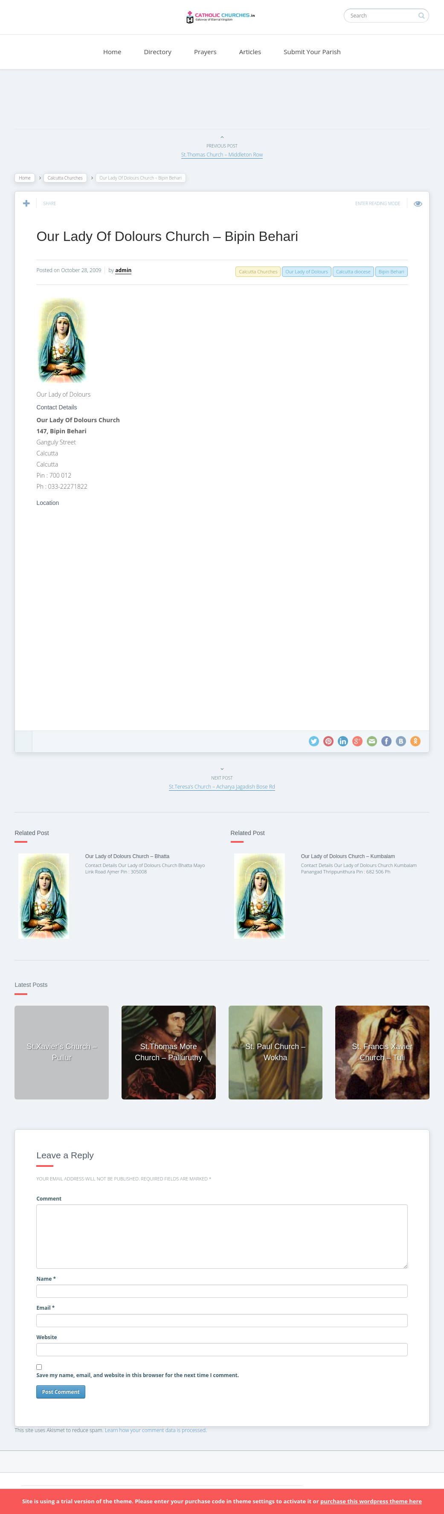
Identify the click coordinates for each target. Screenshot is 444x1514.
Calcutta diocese (351, 271)
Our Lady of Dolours (304, 271)
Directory (157, 51)
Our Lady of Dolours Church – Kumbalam (347, 856)
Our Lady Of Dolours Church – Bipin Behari (170, 236)
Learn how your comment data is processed (157, 1429)
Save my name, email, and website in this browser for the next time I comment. (140, 1374)
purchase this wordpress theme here (371, 1501)
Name (48, 1278)
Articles (250, 51)
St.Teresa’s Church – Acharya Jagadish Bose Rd (222, 786)
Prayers (205, 51)
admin (126, 270)
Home (112, 51)
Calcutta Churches (67, 178)
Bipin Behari (389, 271)
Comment (51, 1197)
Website (49, 1336)
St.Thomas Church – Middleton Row (222, 154)
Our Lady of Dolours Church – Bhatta (129, 856)
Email (48, 1307)
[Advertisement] (222, 101)
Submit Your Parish (312, 51)
